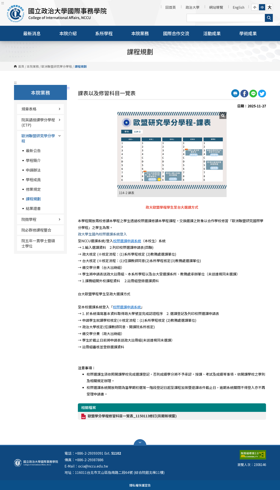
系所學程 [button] (104, 33)
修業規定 (33, 189)
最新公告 (33, 150)
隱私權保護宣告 (140, 485)
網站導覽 (216, 7)
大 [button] (270, 7)
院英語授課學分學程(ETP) (41, 122)
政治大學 (193, 7)
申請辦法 (33, 170)
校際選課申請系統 (127, 240)
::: (2, 2)
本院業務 (33, 66)
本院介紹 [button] (68, 33)
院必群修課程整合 (36, 230)
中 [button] (262, 7)
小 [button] (254, 7)
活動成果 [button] (212, 33)
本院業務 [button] (140, 33)
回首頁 (170, 7)
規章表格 (41, 109)
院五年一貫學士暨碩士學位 (38, 243)
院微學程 (41, 219)
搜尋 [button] (269, 18)
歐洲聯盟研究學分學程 (56, 66)
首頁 (21, 66)
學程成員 (33, 179)
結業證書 (33, 208)
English (238, 7)
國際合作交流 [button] (176, 33)
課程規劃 (33, 198)
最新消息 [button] (32, 33)
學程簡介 (33, 160)
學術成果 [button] (248, 33)
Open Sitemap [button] (140, 442)
